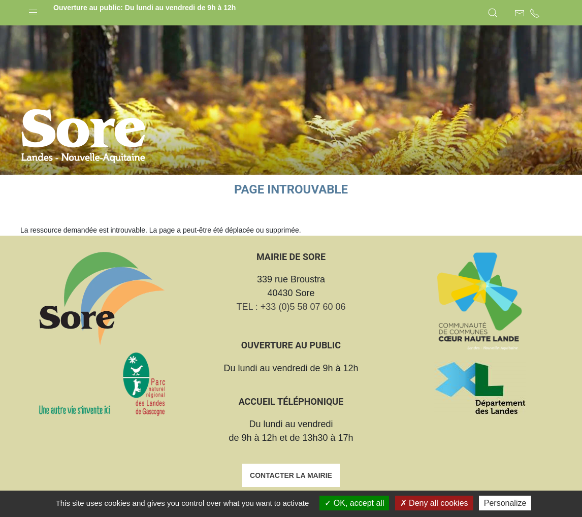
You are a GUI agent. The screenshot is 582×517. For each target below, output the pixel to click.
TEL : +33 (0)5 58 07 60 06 (291, 307)
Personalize (505, 503)
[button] (33, 10)
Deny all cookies (434, 503)
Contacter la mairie (291, 475)
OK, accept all (354, 503)
